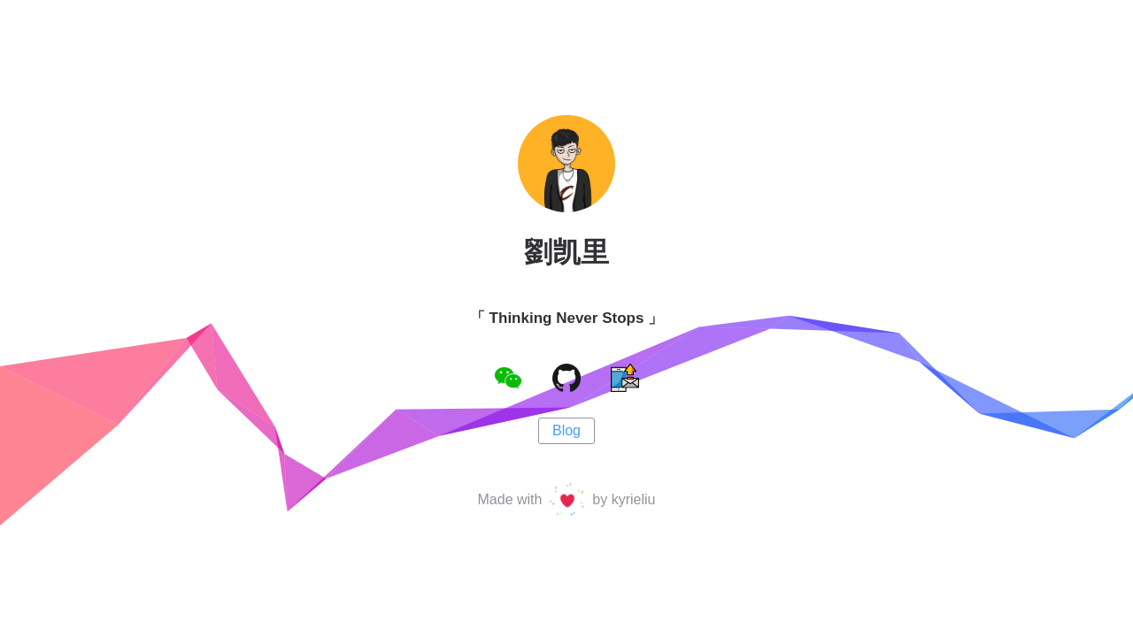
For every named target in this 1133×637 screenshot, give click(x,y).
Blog (566, 430)
